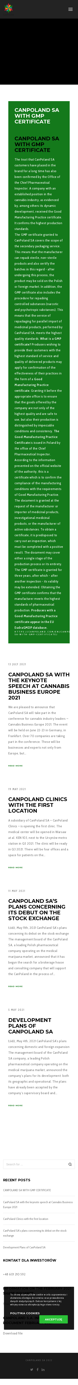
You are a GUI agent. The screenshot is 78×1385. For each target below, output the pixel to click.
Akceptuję (53, 1319)
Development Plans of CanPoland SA (24, 1247)
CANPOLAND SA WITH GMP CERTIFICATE (27, 1190)
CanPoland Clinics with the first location (25, 1219)
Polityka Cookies (25, 1313)
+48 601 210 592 (14, 1274)
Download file (13, 1333)
